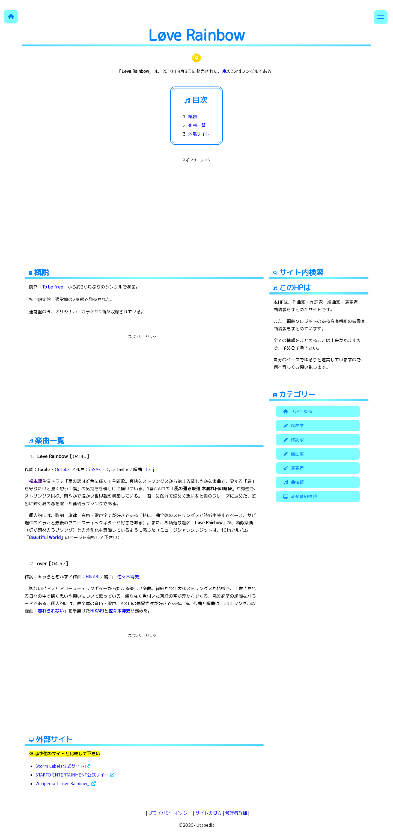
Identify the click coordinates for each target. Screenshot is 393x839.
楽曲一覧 (197, 125)
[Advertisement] (196, 202)
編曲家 (292, 454)
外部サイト (199, 134)
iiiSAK (95, 469)
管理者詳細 (236, 813)
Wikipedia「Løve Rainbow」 (65, 784)
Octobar (63, 469)
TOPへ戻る (296, 411)
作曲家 (292, 426)
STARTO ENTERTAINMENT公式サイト (74, 775)
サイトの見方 (208, 813)
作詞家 (292, 440)
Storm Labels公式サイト (62, 766)
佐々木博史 (128, 577)
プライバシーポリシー (170, 813)
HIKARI (93, 577)
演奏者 (292, 468)
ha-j (150, 469)
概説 (192, 117)
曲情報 (292, 482)
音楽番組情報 (299, 496)
